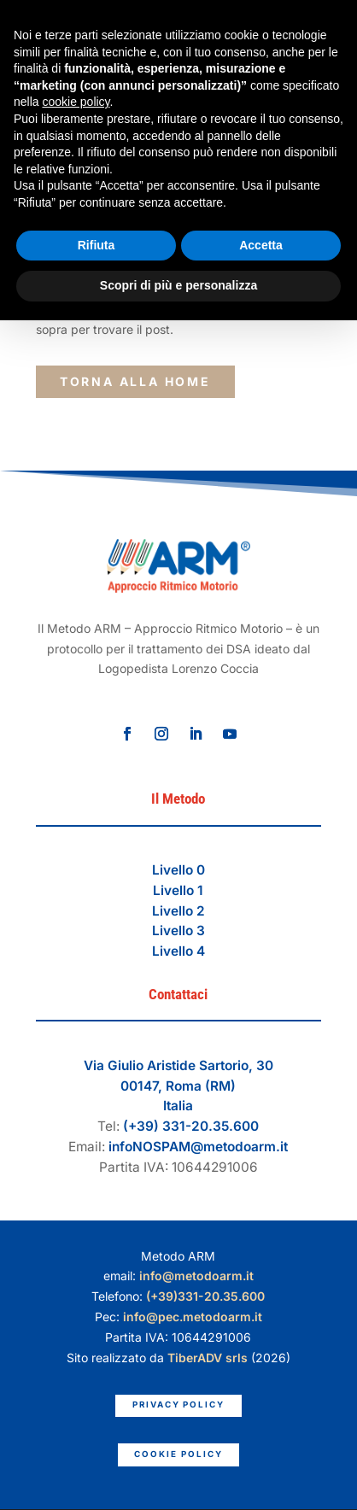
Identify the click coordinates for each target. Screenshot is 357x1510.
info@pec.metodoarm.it (192, 1316)
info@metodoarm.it (196, 1275)
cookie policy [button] (75, 101)
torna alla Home (135, 381)
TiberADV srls (207, 1357)
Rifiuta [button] (96, 245)
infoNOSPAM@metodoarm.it (198, 1146)
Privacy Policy (178, 1404)
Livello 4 (178, 951)
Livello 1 (178, 890)
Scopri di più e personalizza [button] (178, 285)
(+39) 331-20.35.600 (191, 1126)
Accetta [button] (261, 245)
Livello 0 (178, 870)
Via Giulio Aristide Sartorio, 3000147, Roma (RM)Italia (178, 1086)
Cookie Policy (178, 1454)
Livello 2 (178, 911)
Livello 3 (178, 930)
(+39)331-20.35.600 (205, 1296)
